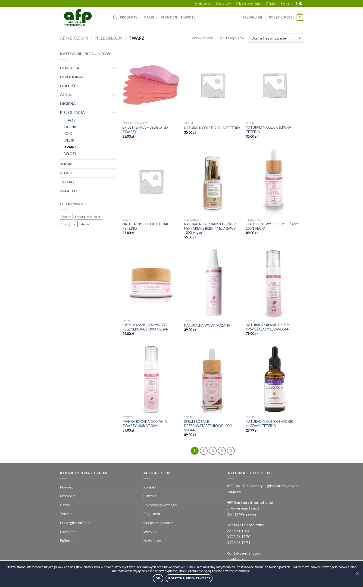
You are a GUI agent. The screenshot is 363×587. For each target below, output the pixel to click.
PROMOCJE (169, 17)
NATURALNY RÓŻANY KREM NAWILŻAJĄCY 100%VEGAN (267, 327)
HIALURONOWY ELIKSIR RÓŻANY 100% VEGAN (272, 226)
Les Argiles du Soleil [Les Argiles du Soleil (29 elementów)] (87, 217)
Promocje (67, 496)
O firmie (271, 3)
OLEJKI (69, 140)
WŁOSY (70, 154)
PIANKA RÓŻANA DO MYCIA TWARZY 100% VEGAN (144, 424)
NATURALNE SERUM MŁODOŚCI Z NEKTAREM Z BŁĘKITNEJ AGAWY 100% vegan (210, 228)
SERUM (66, 164)
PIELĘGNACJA (108, 38)
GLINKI (66, 94)
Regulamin (151, 513)
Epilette (66, 540)
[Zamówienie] (276, 38)
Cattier (65, 505)
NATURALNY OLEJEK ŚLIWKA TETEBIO (268, 129)
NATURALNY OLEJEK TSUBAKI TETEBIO (145, 226)
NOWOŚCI (189, 17)
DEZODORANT (73, 76)
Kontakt (286, 3)
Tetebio (66, 513)
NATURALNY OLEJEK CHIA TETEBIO (212, 128)
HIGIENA (68, 103)
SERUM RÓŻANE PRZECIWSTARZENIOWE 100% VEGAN (208, 426)
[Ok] (357, 573)
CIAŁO (69, 120)
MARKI (150, 17)
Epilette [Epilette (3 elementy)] (66, 217)
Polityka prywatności (160, 505)
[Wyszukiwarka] (115, 17)
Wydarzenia (202, 3)
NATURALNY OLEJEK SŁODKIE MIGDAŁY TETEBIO (269, 424)
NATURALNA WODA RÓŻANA (207, 325)
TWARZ (70, 147)
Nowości (67, 487)
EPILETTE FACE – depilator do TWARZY (145, 129)
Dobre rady (223, 3)
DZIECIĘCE (69, 85)
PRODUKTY (130, 17)
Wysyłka (150, 531)
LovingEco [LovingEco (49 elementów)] (68, 224)
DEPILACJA (69, 68)
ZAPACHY (68, 190)
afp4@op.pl (236, 559)
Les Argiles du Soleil (75, 522)
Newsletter (152, 540)
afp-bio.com (74, 38)
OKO (68, 134)
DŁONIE (70, 127)
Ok (158, 578)
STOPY (66, 173)
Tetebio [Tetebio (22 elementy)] (84, 224)
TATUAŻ (67, 182)
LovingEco (68, 531)
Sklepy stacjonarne (248, 3)
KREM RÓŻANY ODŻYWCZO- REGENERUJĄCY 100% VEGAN (145, 327)
